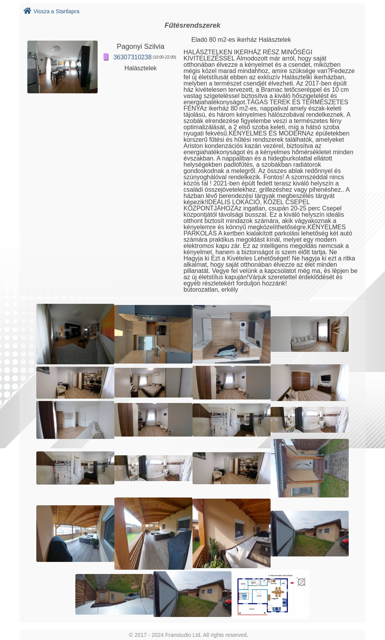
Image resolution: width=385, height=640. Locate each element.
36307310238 (132, 57)
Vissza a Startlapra (51, 11)
